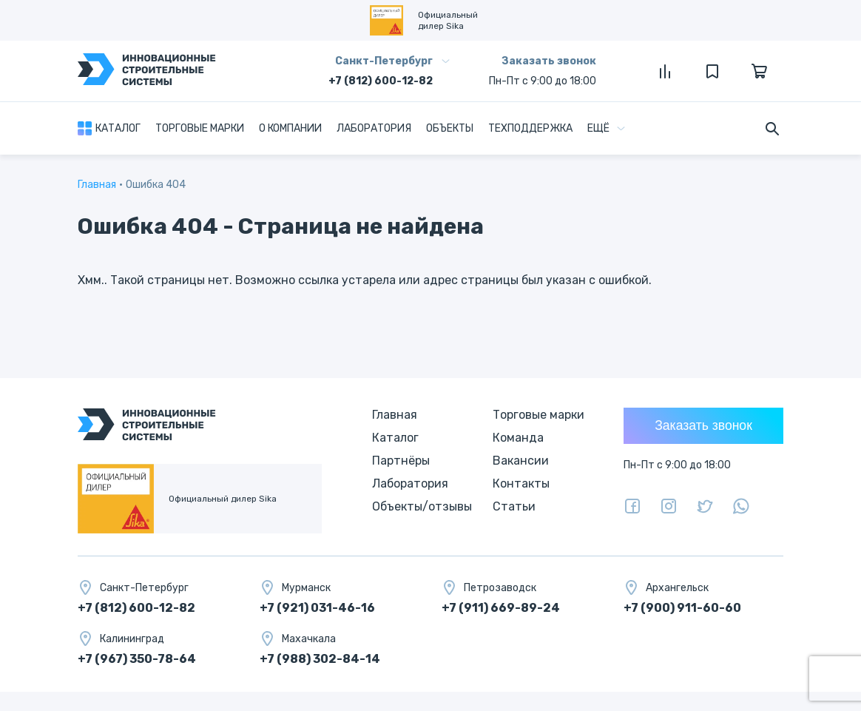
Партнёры (401, 461)
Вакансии (521, 461)
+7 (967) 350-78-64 (137, 659)
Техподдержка (530, 128)
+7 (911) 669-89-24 (501, 608)
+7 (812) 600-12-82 (380, 81)
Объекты (449, 128)
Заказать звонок (549, 61)
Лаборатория (374, 128)
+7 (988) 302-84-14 (320, 659)
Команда (518, 438)
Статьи (514, 506)
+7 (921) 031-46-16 (317, 608)
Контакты (521, 483)
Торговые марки (199, 128)
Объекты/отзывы (422, 506)
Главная (97, 184)
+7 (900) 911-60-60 (682, 608)
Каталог (118, 128)
